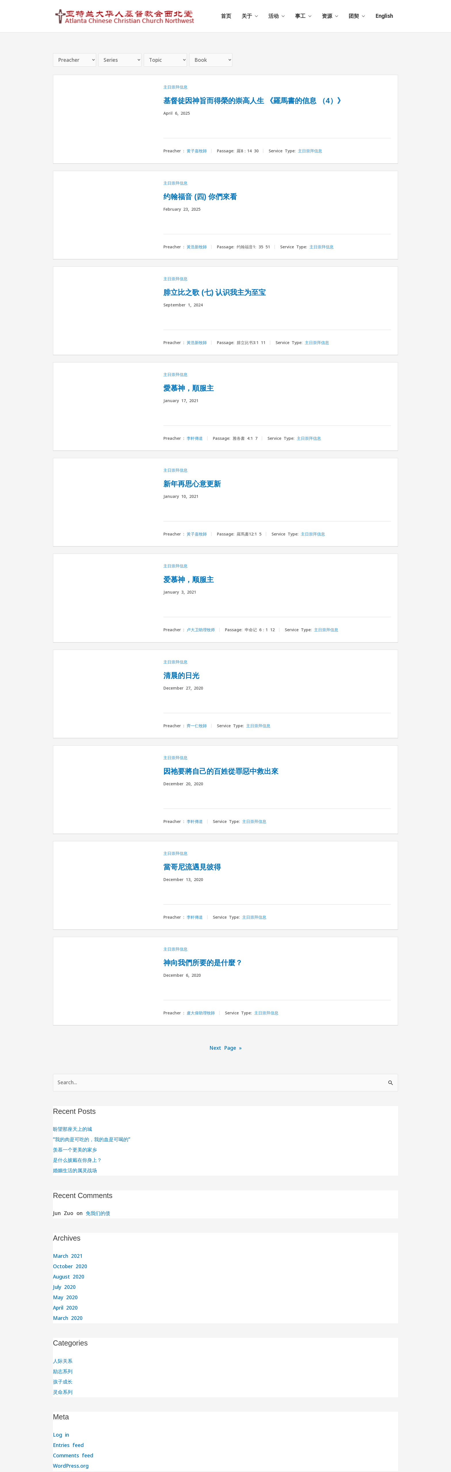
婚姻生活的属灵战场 (76, 1171)
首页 (226, 16)
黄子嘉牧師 (197, 152)
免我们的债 (99, 1214)
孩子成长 (63, 1382)
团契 (354, 16)
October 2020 (70, 1267)
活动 (273, 16)
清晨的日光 (185, 675)
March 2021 (68, 1256)
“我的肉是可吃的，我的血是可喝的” (94, 1140)
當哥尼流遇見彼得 (197, 867)
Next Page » (226, 1048)
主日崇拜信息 (175, 88)
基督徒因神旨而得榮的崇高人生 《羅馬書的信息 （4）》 (271, 100)
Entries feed (69, 1446)
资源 (327, 16)
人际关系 (63, 1361)
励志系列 (63, 1372)
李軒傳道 (195, 439)
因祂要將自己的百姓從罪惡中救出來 (232, 771)
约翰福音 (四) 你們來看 (207, 196)
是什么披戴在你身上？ (79, 1160)
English (384, 16)
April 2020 (66, 1308)
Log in (61, 1435)
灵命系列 (63, 1392)
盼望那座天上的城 (73, 1129)
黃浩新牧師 (197, 247)
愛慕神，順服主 (193, 388)
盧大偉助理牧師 (201, 1014)
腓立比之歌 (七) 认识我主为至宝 (224, 292)
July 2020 (65, 1287)
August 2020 (69, 1277)
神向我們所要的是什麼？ (210, 963)
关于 (247, 16)
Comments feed (74, 1456)
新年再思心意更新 (197, 484)
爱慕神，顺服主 (193, 579)
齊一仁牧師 (197, 726)
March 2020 (68, 1318)
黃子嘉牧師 (197, 535)
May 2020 (65, 1298)
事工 (300, 16)
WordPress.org (71, 1466)
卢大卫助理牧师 (201, 631)
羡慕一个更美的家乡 (76, 1150)
